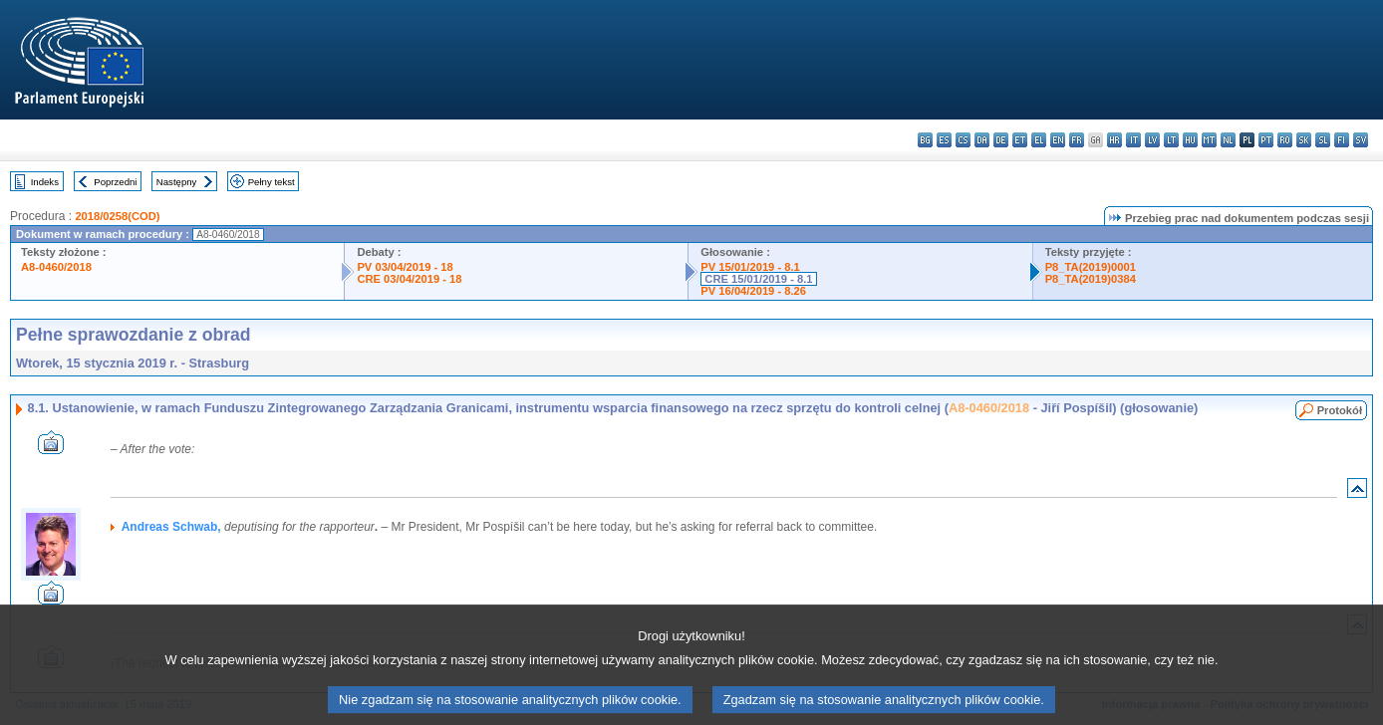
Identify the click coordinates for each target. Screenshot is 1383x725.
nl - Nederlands (1228, 139)
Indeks (45, 181)
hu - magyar (1190, 139)
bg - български (925, 139)
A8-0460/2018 (56, 267)
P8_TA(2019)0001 (1090, 267)
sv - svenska (1360, 139)
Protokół (1339, 410)
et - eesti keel (1019, 139)
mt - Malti (1209, 139)
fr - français (1076, 139)
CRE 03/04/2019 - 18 (409, 279)
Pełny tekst (271, 181)
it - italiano (1133, 139)
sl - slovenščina (1322, 139)
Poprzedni (115, 181)
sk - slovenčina (1303, 139)
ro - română (1284, 139)
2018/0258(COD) (117, 216)
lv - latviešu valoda (1152, 139)
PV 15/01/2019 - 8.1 (750, 267)
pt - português (1265, 139)
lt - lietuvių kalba (1171, 139)
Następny (176, 181)
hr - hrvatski (1114, 139)
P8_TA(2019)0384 (1090, 279)
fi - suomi (1341, 139)
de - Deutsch (1000, 139)
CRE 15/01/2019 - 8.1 (758, 279)
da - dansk (981, 139)
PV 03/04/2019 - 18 (404, 267)
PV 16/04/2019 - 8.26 (753, 291)
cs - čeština (963, 139)
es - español (944, 139)
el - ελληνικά (1038, 139)
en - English (1057, 139)
